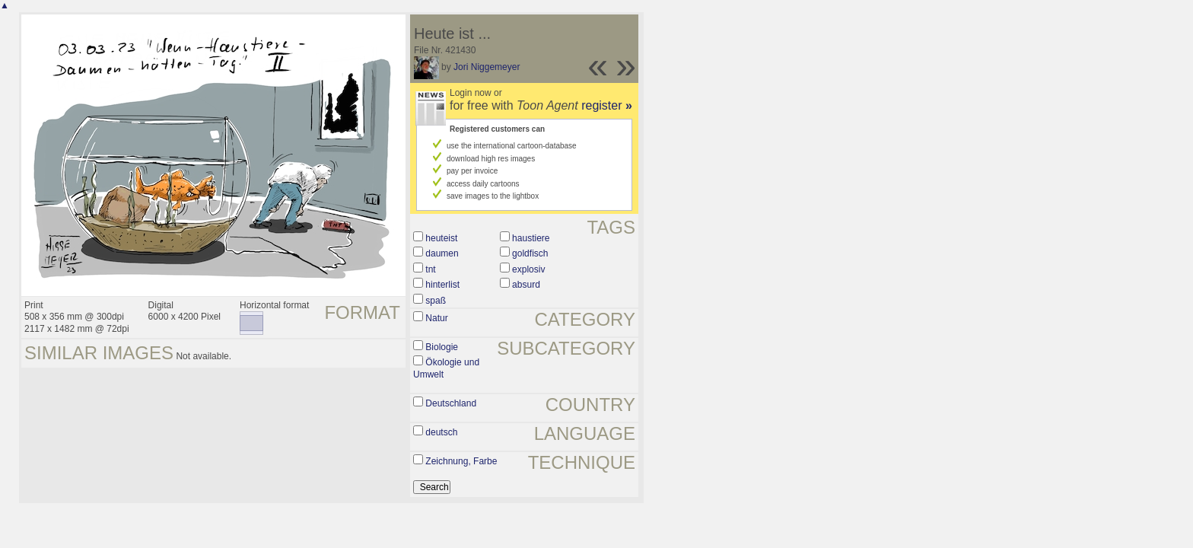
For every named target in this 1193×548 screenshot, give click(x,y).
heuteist (441, 238)
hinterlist (442, 284)
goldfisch (530, 253)
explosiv (528, 269)
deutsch (441, 432)
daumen (441, 253)
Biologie (441, 347)
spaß (435, 300)
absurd (526, 284)
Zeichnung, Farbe (461, 461)
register (606, 105)
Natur (436, 318)
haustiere (530, 238)
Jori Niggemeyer (486, 67)
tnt (430, 269)
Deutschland (450, 403)
